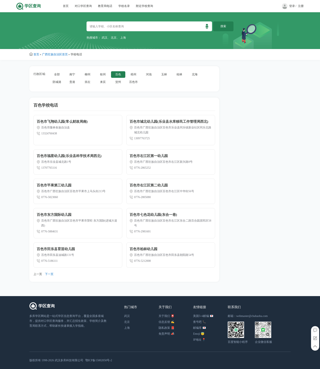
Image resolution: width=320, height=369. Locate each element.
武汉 (104, 37)
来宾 (103, 82)
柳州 (87, 74)
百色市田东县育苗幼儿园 (56, 249)
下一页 (49, 274)
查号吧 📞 (199, 321)
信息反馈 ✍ (166, 321)
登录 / (292, 6)
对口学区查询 (83, 6)
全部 (57, 74)
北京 (114, 37)
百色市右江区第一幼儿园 (149, 156)
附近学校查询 (144, 6)
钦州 (103, 74)
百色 (118, 74)
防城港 (57, 82)
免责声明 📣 (166, 333)
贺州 (118, 82)
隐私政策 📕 (166, 327)
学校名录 (124, 6)
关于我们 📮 (166, 316)
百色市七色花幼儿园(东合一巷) (153, 215)
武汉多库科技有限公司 (69, 360)
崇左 (87, 82)
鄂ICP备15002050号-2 (98, 360)
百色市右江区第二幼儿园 (149, 185)
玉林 (164, 74)
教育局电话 (105, 6)
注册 (301, 6)
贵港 (72, 82)
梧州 (133, 74)
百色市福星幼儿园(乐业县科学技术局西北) (69, 156)
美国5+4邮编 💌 (203, 316)
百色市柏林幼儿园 (143, 249)
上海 (123, 37)
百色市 (133, 82)
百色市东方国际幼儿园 (54, 215)
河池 (149, 74)
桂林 (179, 74)
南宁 (72, 74)
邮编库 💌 (199, 327)
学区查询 (32, 6)
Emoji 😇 (198, 333)
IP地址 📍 (199, 339)
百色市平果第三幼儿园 (54, 185)
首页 (66, 6)
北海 (195, 74)
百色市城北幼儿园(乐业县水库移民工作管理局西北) (169, 122)
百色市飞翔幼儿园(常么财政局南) (62, 122)
